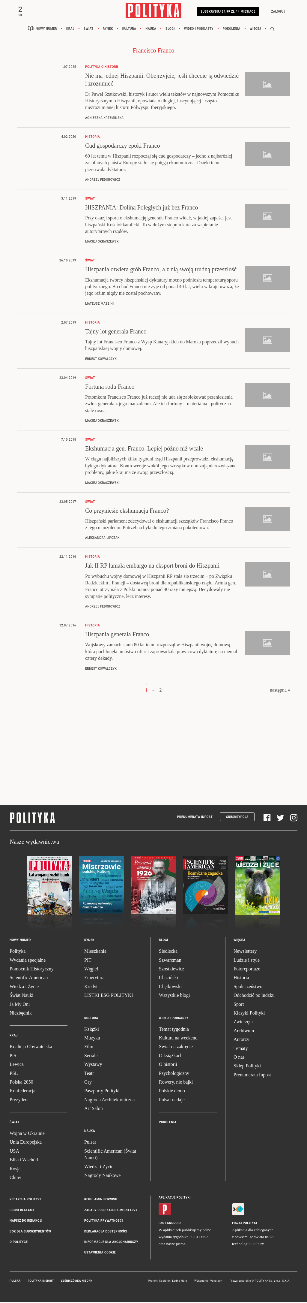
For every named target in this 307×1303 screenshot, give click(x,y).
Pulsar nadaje (172, 1100)
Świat (89, 30)
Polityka (17, 952)
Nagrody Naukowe (102, 1176)
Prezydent (19, 1100)
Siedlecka (168, 952)
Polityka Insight (41, 1281)
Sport (239, 1005)
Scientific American (29, 978)
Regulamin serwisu (100, 1200)
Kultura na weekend (178, 1039)
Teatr (89, 1074)
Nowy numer (46, 30)
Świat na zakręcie (176, 1047)
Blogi (170, 30)
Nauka (150, 30)
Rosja (15, 1169)
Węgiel (91, 970)
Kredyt (90, 987)
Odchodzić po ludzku (254, 996)
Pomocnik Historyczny (32, 970)
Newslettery (245, 952)
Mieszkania (95, 952)
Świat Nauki (22, 996)
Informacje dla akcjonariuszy (111, 1243)
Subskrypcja (237, 818)
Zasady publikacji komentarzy (111, 1211)
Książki (91, 1030)
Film (88, 1047)
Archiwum (244, 1031)
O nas (239, 1058)
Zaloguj (277, 11)
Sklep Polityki (247, 1066)
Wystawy (93, 1065)
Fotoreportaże (247, 970)
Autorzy (241, 1040)
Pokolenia (231, 30)
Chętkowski (170, 987)
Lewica (17, 1065)
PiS (13, 1056)
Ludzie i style (247, 961)
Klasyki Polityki (249, 1014)
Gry (88, 1083)
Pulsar (90, 1143)
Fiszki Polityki (244, 1224)
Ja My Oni (20, 1005)
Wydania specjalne (28, 961)
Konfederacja (22, 1091)
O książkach (171, 1056)
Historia (241, 978)
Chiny (15, 1178)
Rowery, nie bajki (176, 1083)
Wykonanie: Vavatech (208, 1281)
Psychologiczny (174, 1074)
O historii (168, 1065)
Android (174, 1224)
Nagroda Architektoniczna (109, 1100)
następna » (280, 690)
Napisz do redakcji (26, 1221)
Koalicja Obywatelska (31, 1047)
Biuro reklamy (22, 1211)
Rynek (108, 30)
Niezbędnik (21, 1014)
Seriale (90, 1056)
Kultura (129, 30)
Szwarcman (170, 961)
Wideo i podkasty (198, 30)
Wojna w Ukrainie (27, 1134)
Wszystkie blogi (174, 996)
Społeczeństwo (248, 987)
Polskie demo (172, 1091)
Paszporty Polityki (102, 1091)
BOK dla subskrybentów (30, 1232)
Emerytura (94, 978)
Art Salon (93, 1109)
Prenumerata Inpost (195, 818)
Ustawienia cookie (100, 1253)
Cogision (165, 1281)
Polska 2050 (21, 1083)
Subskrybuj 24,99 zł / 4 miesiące (226, 11)
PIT (87, 961)
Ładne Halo (179, 1281)
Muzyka (92, 1039)
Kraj (70, 30)
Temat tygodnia (174, 1030)
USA (14, 1152)
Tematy (241, 1049)
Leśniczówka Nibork (76, 1281)
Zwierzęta (243, 1022)
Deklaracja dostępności (105, 1232)
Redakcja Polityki (25, 1200)
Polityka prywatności (103, 1221)
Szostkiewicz (171, 970)
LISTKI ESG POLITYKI (108, 996)
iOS (161, 1224)
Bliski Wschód (24, 1160)
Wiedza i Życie (24, 987)
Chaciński (168, 978)
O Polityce (19, 1243)
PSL (14, 1074)
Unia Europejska (26, 1143)
